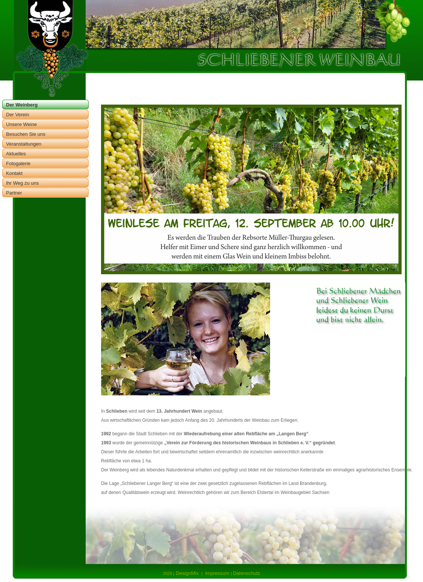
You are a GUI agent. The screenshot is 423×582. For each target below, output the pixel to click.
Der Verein (17, 114)
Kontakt (14, 173)
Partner (14, 193)
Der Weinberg (22, 105)
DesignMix (188, 573)
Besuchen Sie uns (25, 134)
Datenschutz (246, 573)
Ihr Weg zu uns (22, 183)
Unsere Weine (21, 124)
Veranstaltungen (23, 144)
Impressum (216, 573)
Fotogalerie (18, 163)
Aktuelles (16, 154)
